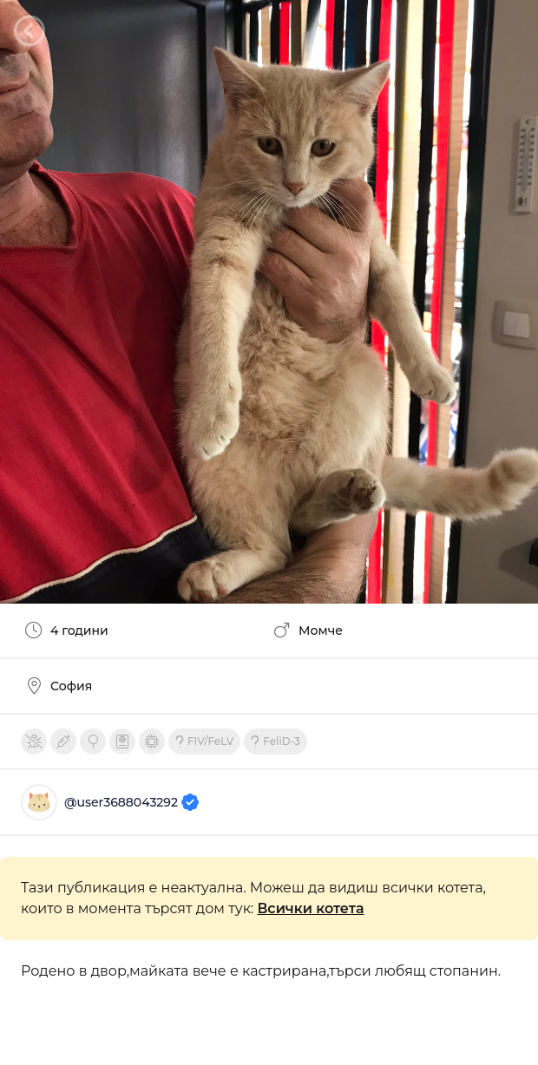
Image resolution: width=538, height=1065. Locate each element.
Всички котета (310, 908)
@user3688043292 (131, 802)
